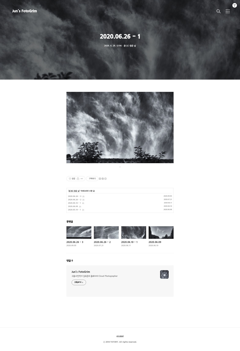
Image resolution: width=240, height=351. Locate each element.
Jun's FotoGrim (24, 11)
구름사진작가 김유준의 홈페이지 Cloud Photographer (95, 276)
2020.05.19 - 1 (74, 210)
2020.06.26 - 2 (74, 200)
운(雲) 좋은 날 (74, 191)
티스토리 (120, 336)
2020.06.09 (73, 206)
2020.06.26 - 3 (74, 196)
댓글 (69, 260)
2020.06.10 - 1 (74, 203)
